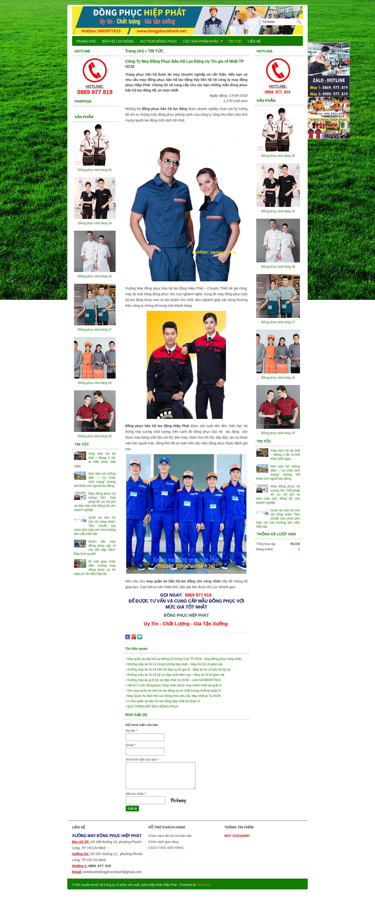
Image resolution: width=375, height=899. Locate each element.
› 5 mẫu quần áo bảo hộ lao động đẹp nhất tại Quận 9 (162, 701)
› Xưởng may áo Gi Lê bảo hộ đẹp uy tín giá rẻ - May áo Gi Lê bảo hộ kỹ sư (178, 669)
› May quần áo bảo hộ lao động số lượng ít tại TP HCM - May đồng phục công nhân (183, 659)
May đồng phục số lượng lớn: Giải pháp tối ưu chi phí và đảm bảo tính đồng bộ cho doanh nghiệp (278, 494)
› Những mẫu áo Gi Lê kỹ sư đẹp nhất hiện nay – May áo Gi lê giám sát (174, 674)
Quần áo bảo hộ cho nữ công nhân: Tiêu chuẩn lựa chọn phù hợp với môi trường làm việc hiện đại (278, 518)
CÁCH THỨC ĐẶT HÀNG (166, 848)
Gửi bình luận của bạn (142, 759)
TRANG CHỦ (86, 41)
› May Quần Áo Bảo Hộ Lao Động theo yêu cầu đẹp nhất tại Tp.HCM (172, 696)
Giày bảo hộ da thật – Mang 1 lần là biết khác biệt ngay (285, 454)
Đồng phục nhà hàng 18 (278, 266)
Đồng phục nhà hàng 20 (278, 155)
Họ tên (131, 730)
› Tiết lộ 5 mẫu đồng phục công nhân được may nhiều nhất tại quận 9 (173, 685)
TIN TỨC (235, 41)
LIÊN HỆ (254, 41)
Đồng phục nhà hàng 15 (278, 433)
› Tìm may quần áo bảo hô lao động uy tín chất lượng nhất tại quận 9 (172, 690)
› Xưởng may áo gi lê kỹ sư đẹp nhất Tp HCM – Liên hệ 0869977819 (172, 680)
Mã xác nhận (136, 794)
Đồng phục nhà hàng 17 (278, 322)
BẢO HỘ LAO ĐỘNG (118, 41)
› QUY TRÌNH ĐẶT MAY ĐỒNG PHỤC (152, 706)
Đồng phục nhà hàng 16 (278, 377)
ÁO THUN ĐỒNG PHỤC (158, 41)
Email (131, 745)
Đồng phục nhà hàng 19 (278, 211)
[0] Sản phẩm (286, 12)
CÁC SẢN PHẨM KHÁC (203, 41)
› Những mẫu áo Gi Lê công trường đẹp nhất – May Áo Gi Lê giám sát (173, 664)
